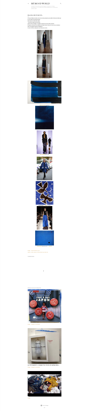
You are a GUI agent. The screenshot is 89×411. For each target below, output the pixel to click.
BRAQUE (46, 205)
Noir (47, 252)
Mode (45, 252)
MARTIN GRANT (41, 78)
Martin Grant (42, 252)
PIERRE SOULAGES (42, 105)
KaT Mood (38, 252)
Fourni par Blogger (44, 405)
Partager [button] (29, 250)
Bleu (32, 252)
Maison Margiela (42, 154)
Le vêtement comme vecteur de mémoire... (43, 365)
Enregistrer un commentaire (35, 324)
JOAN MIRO (50, 246)
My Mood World (40, 3)
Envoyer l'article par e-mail (35, 250)
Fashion (35, 252)
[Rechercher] (60, 3)
